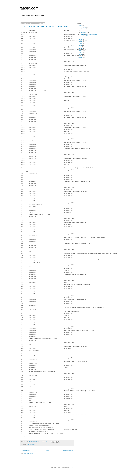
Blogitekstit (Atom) (28, 453)
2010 (80, 50)
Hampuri (29, 444)
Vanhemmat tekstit (68, 450)
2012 (80, 46)
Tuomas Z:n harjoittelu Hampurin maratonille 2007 (44, 26)
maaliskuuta (84, 32)
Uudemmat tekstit (25, 450)
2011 (80, 48)
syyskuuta (83, 27)
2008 (80, 55)
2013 (80, 43)
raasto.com (29, 8)
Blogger (72, 467)
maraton (33, 444)
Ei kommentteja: (45, 441)
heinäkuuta (84, 30)
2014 (80, 41)
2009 (80, 52)
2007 (80, 57)
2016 (80, 25)
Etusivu (47, 450)
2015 (80, 39)
